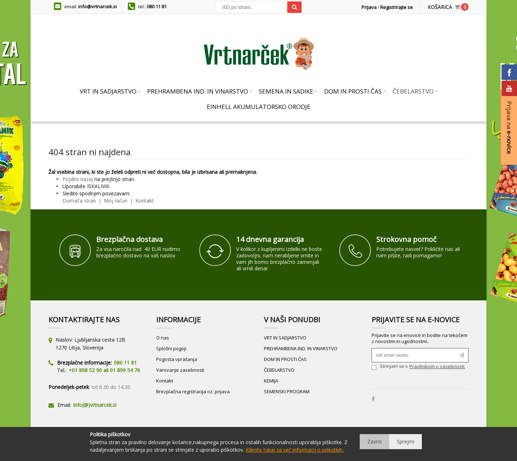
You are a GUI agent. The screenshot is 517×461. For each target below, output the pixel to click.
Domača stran (79, 200)
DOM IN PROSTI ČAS (285, 359)
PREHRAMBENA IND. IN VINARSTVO (300, 348)
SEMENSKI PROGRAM (286, 391)
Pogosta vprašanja (176, 359)
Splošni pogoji (171, 348)
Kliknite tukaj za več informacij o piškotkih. (295, 449)
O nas (162, 337)
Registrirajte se (396, 7)
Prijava (369, 7)
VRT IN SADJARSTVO (285, 337)
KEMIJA (271, 380)
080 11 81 (157, 6)
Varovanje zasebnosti (180, 370)
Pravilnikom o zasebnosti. (437, 366)
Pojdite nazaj (77, 179)
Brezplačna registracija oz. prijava (193, 391)
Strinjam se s (390, 367)
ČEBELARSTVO (279, 370)
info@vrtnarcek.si (97, 6)
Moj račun (116, 200)
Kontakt (144, 200)
